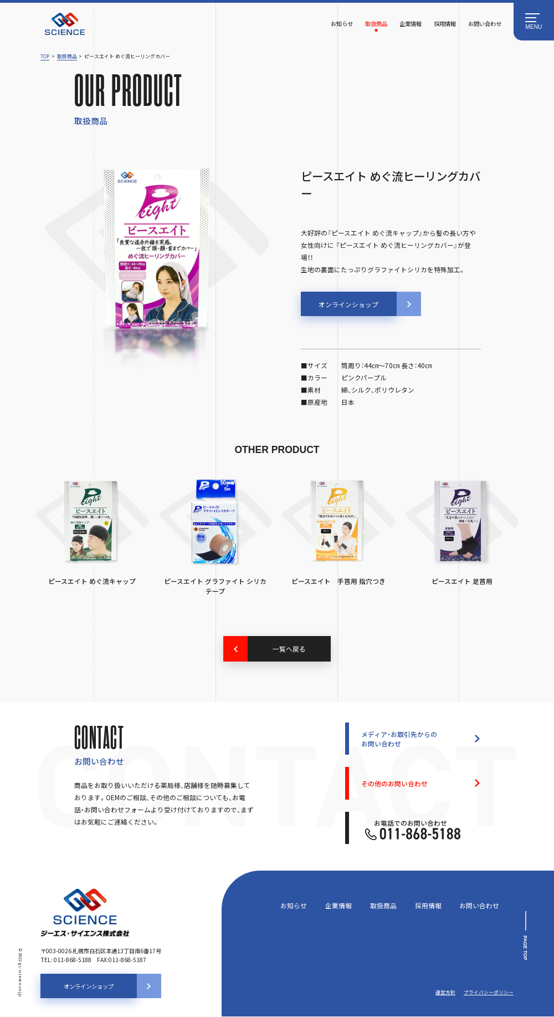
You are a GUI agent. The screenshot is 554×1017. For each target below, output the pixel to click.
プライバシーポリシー (489, 992)
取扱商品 (376, 23)
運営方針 (445, 992)
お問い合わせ (484, 23)
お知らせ (342, 23)
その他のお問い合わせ (394, 783)
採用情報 (445, 23)
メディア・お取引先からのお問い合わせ (399, 739)
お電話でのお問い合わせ (412, 829)
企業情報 (410, 23)
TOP (44, 56)
